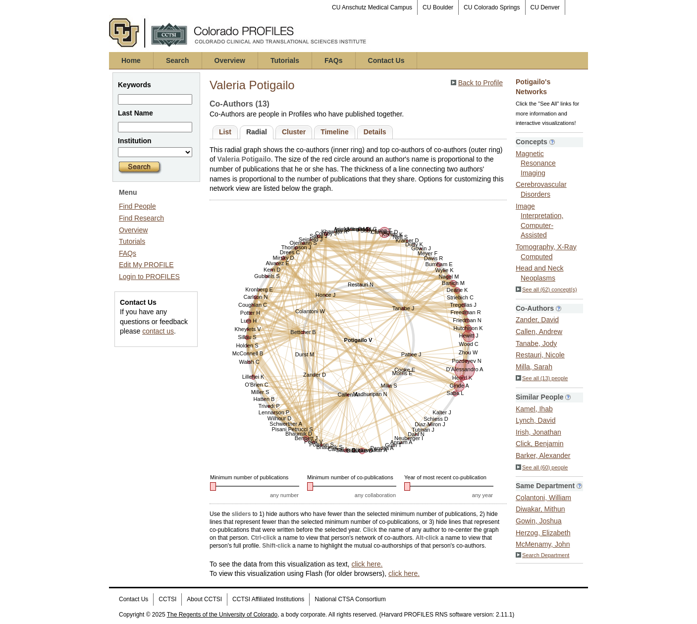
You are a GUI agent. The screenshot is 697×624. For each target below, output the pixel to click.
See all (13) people (542, 378)
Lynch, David (535, 420)
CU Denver (545, 7)
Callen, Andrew (539, 332)
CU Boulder (438, 7)
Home (131, 60)
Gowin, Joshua (539, 521)
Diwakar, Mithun (540, 509)
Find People (137, 206)
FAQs (333, 60)
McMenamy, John (543, 544)
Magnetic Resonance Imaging (536, 163)
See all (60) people (542, 467)
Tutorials (284, 60)
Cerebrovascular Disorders (541, 189)
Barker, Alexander (543, 455)
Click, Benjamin (539, 444)
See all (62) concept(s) (546, 289)
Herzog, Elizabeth (543, 533)
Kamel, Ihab (534, 409)
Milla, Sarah (534, 367)
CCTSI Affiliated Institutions (268, 599)
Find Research (141, 218)
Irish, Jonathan (538, 432)
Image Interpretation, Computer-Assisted (539, 220)
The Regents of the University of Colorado (222, 614)
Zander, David (537, 320)
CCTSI (167, 599)
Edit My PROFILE (146, 265)
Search (177, 60)
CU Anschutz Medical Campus (372, 7)
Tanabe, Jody (536, 343)
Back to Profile (480, 83)
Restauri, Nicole (540, 355)
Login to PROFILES (149, 277)
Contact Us (386, 60)
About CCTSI (204, 599)
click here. (366, 564)
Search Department (542, 555)
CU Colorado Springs (492, 7)
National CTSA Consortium (350, 599)
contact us (158, 331)
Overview (229, 60)
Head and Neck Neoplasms (540, 273)
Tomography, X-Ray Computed (546, 252)
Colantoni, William (543, 498)
